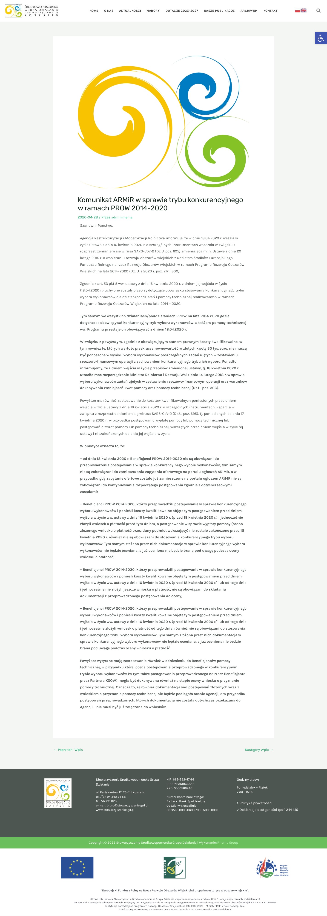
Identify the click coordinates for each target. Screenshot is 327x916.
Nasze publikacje (217, 10)
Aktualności (132, 10)
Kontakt (266, 10)
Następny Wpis (258, 749)
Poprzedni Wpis (69, 749)
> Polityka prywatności (255, 803)
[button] (321, 38)
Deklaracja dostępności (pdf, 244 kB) (270, 810)
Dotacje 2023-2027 (181, 10)
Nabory (154, 10)
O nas (111, 10)
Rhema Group (227, 843)
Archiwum (246, 10)
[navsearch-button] (318, 11)
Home (97, 10)
